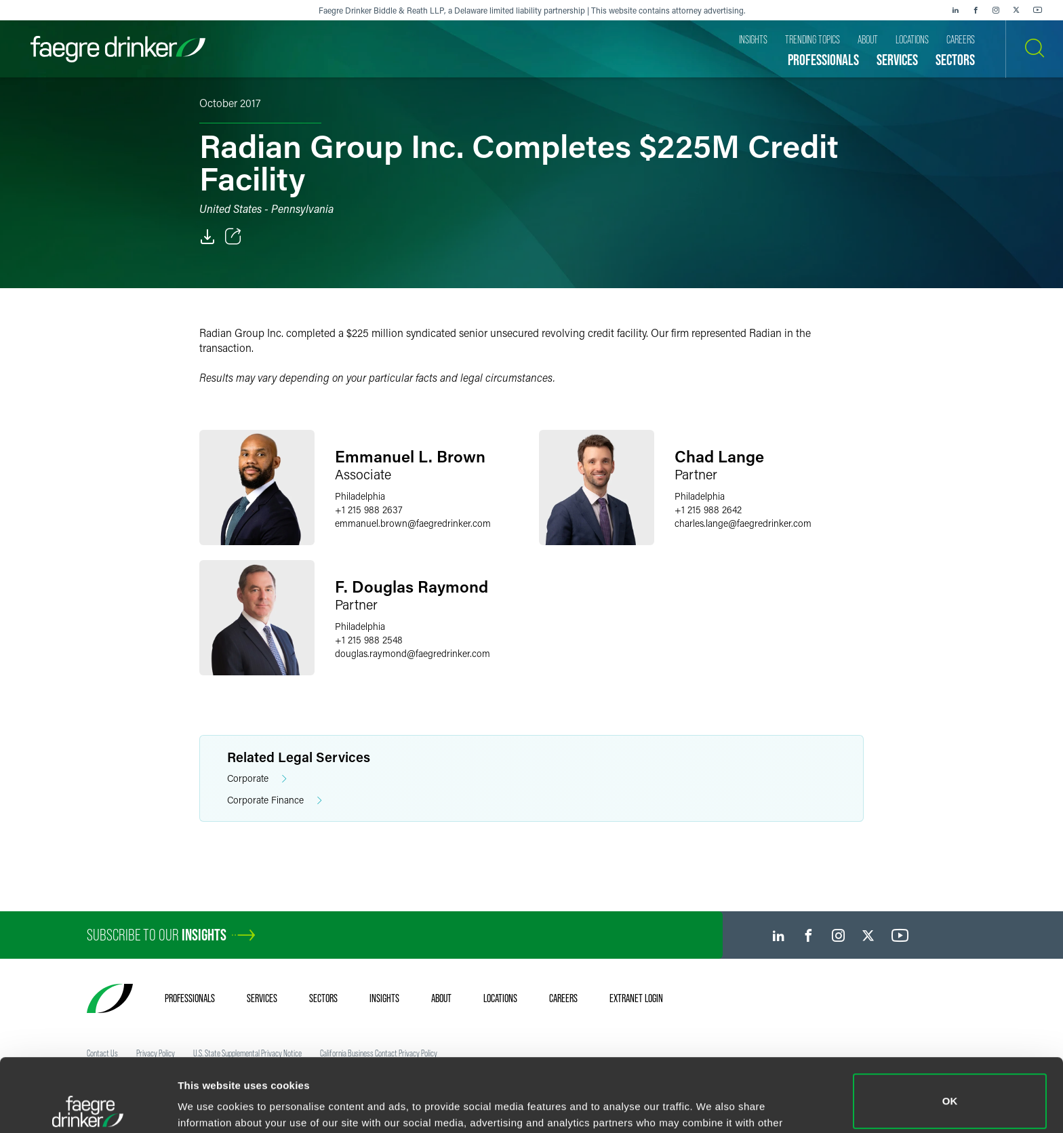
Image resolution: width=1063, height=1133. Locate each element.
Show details (209, 1103)
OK (950, 1028)
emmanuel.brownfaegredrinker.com (413, 523)
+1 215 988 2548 (369, 639)
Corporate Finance (274, 800)
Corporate (257, 779)
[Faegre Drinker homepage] (118, 49)
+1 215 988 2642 (708, 509)
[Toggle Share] (233, 236)
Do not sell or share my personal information (950, 1088)
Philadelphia (360, 496)
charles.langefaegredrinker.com (743, 523)
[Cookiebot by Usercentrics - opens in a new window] (87, 1106)
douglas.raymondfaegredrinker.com (412, 653)
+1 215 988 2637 (369, 509)
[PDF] (207, 236)
